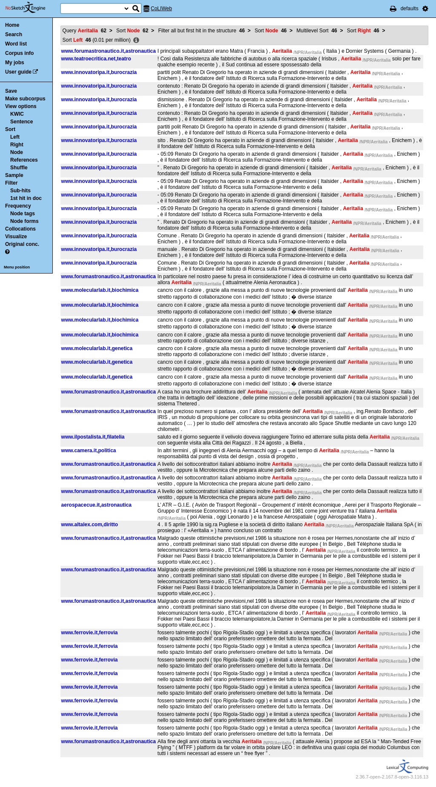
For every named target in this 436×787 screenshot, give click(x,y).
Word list (16, 44)
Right (16, 145)
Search (13, 34)
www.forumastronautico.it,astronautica (108, 51)
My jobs (14, 63)
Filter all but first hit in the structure (201, 31)
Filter (11, 183)
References (24, 160)
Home (12, 25)
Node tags (22, 214)
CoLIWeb (161, 8)
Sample (14, 175)
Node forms (24, 221)
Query (84, 31)
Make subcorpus (25, 99)
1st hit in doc (26, 198)
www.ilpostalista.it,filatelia (93, 437)
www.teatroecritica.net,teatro (96, 59)
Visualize (16, 237)
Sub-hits (20, 191)
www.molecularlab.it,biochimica (100, 290)
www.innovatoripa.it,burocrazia (99, 72)
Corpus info (19, 53)
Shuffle (19, 168)
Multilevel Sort (316, 31)
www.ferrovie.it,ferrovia (89, 633)
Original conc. (22, 244)
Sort (10, 129)
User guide (18, 72)
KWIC (17, 114)
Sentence (21, 122)
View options (21, 106)
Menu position (17, 267)
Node (16, 152)
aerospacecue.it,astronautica (96, 505)
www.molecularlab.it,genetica (97, 348)
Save (11, 91)
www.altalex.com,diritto (89, 525)
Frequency (18, 206)
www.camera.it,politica (88, 450)
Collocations (20, 229)
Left (15, 137)
